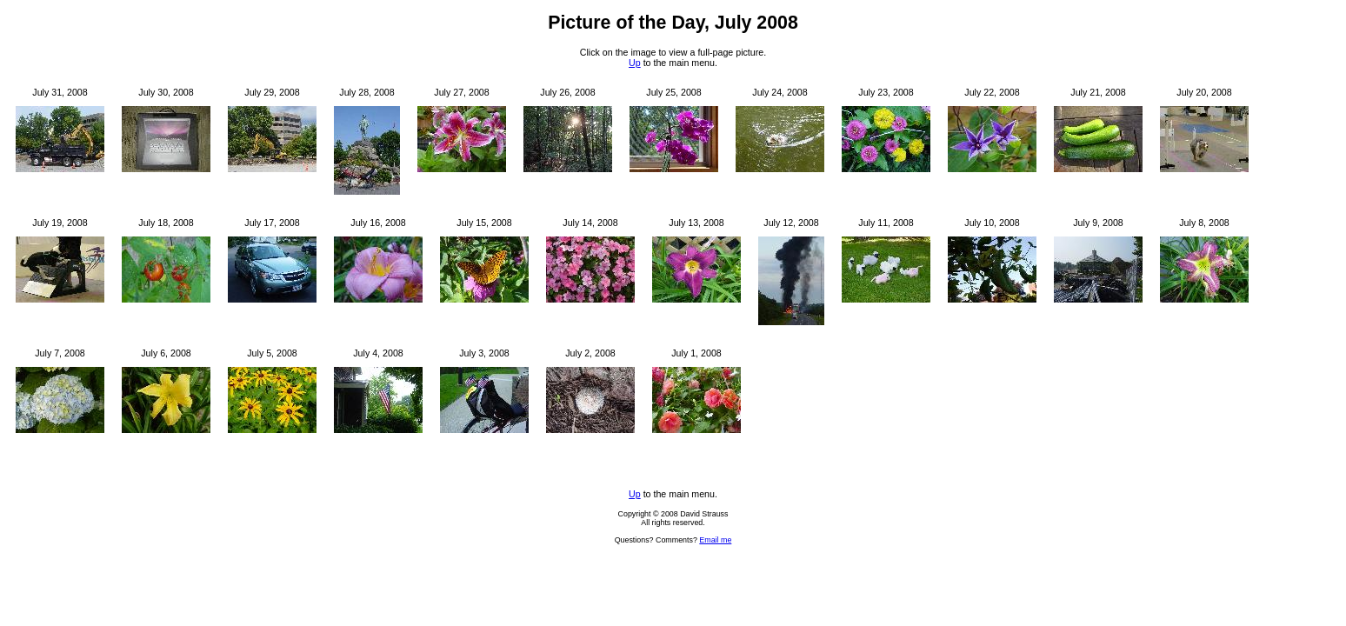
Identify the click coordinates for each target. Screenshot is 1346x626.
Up (635, 62)
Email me (715, 540)
